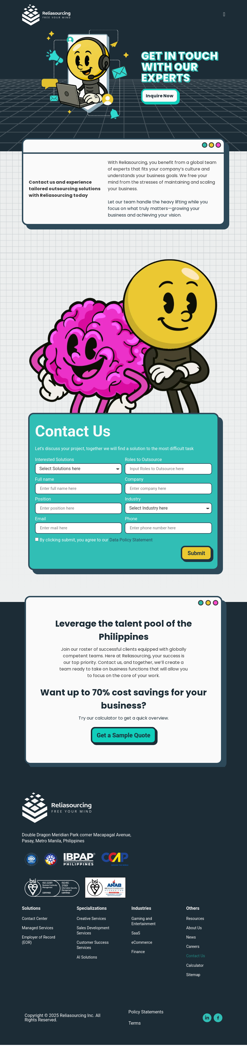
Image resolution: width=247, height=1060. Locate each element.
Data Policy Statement (131, 554)
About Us (194, 942)
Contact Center (34, 933)
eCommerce (142, 957)
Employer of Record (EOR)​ (38, 954)
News (191, 952)
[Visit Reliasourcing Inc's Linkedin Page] (207, 1032)
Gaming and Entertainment (144, 935)
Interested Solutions (54, 474)
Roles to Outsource (143, 474)
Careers (192, 961)
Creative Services (91, 933)
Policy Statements (145, 1026)
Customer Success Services (93, 959)
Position (43, 513)
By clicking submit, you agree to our (96, 554)
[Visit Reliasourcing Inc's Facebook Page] (218, 1032)
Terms (134, 1038)
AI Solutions (87, 971)
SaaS (136, 947)
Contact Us (195, 970)
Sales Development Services (93, 945)
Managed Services (37, 942)
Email (40, 533)
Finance (138, 966)
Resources (195, 933)
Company (134, 493)
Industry (133, 513)
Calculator (195, 979)
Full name (44, 493)
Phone (131, 533)
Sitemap (193, 989)
